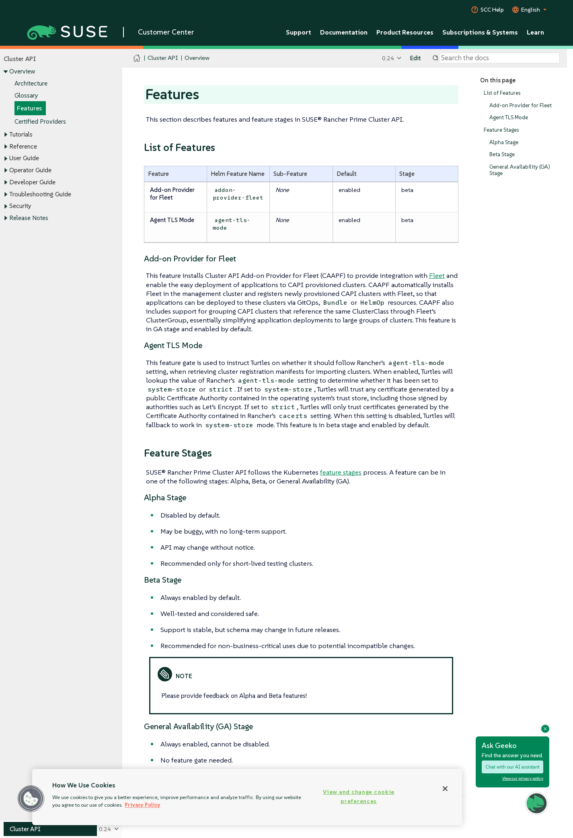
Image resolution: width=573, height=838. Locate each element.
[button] (31, 798)
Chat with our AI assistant (512, 767)
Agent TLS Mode (508, 117)
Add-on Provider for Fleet (520, 105)
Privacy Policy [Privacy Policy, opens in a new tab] (142, 804)
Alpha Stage (503, 142)
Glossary (26, 95)
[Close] (445, 788)
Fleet (437, 275)
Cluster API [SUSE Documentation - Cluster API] (163, 58)
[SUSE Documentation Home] (137, 58)
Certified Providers (40, 121)
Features (29, 108)
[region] (247, 797)
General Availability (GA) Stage (519, 170)
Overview (22, 71)
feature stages (340, 472)
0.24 (388, 58)
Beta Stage (502, 154)
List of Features (502, 93)
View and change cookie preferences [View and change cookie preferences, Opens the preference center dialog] (358, 796)
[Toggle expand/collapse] (5, 72)
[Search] (499, 58)
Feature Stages (501, 129)
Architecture (30, 83)
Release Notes (28, 218)
